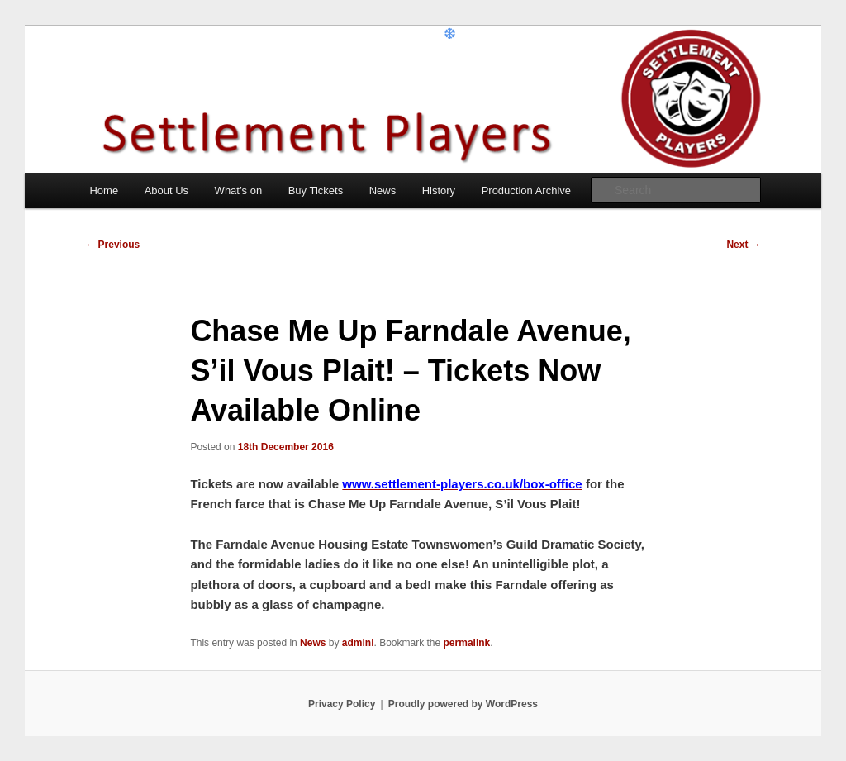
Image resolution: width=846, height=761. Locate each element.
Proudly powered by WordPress (463, 704)
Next (743, 244)
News (383, 190)
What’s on (239, 190)
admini (358, 643)
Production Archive (526, 190)
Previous (112, 244)
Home (103, 190)
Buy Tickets (315, 190)
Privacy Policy (341, 704)
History (438, 190)
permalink (467, 643)
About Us (166, 190)
